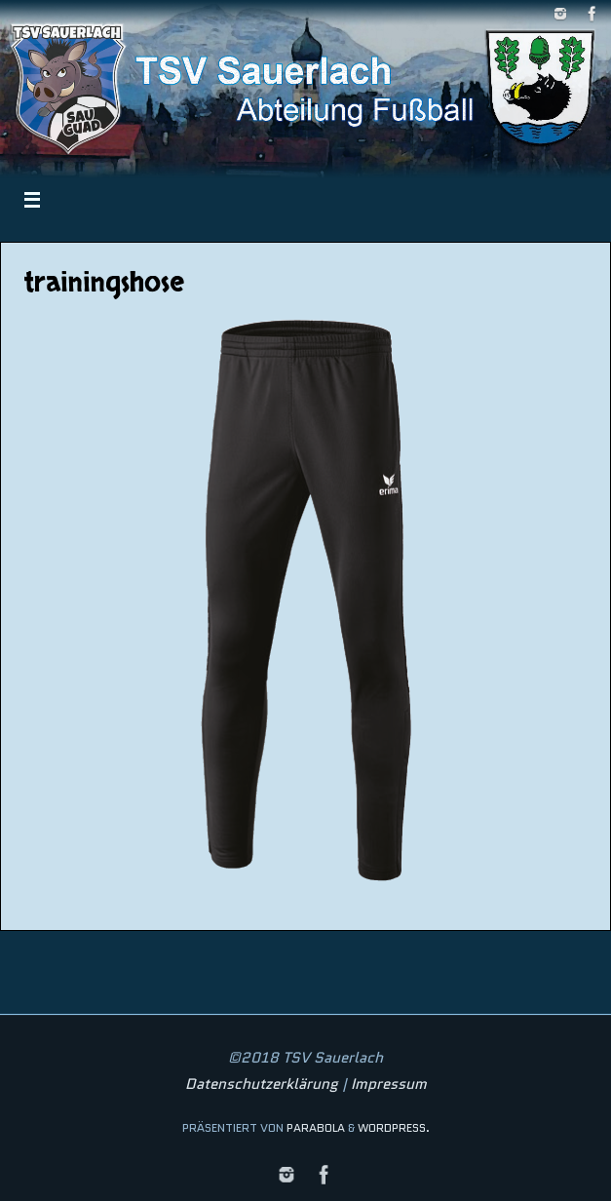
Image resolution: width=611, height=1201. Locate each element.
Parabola (315, 1127)
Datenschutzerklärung (261, 1084)
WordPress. (394, 1127)
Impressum (389, 1084)
